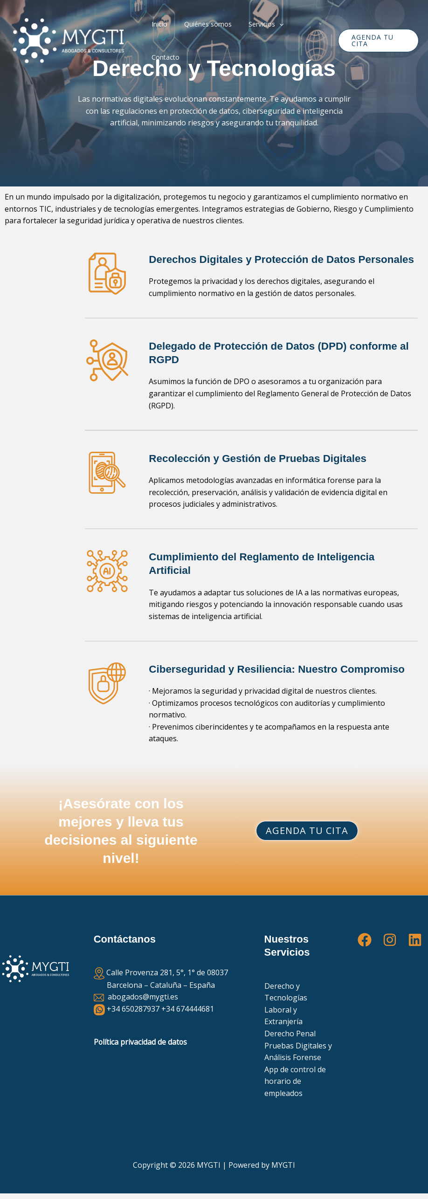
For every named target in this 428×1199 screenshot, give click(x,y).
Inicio (161, 40)
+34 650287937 (133, 1009)
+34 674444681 (187, 1009)
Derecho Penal (290, 1033)
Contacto (305, 40)
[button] (273, 40)
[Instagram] (390, 940)
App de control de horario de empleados (295, 1081)
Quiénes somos (206, 40)
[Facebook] (365, 940)
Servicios (260, 40)
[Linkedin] (415, 940)
